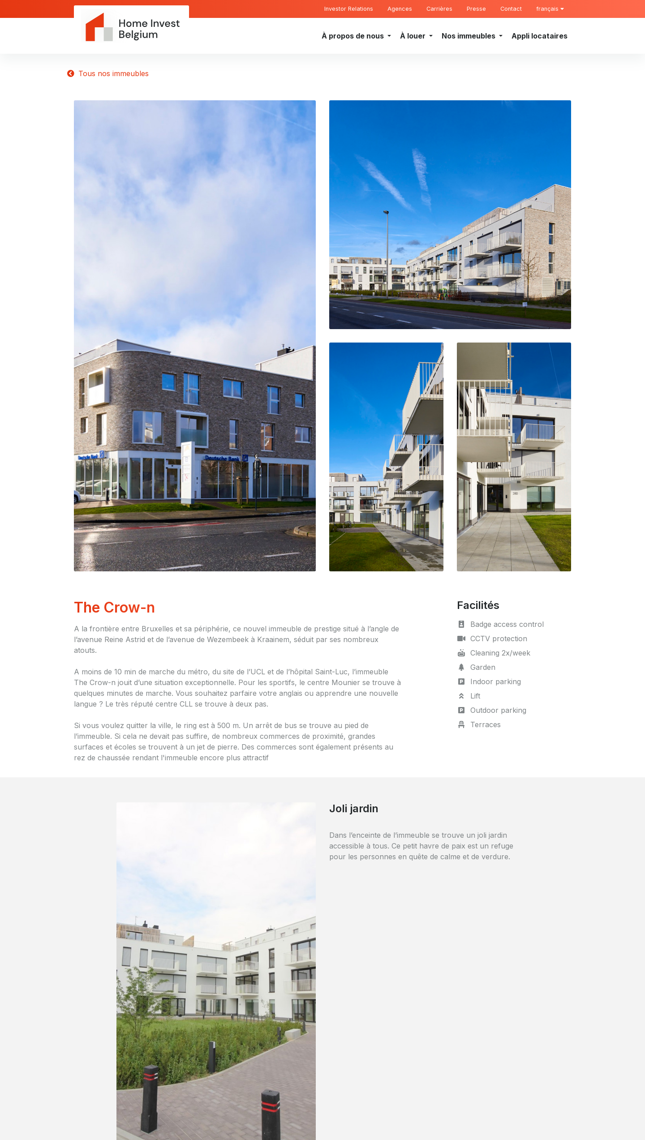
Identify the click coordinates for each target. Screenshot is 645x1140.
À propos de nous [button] (354, 35)
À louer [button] (413, 35)
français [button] (550, 8)
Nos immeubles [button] (469, 35)
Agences (399, 8)
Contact (511, 8)
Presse (476, 8)
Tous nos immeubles (108, 73)
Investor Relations (348, 8)
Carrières (439, 8)
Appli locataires (540, 35)
